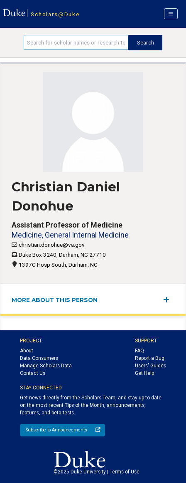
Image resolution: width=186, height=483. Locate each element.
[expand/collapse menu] (168, 299)
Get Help (144, 373)
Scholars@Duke (55, 14)
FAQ (139, 351)
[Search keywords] (76, 42)
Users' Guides (150, 366)
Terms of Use (125, 472)
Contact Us (32, 373)
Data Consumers (39, 358)
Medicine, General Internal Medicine (70, 234)
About (26, 351)
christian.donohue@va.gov (52, 244)
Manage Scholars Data (46, 366)
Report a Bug (149, 358)
